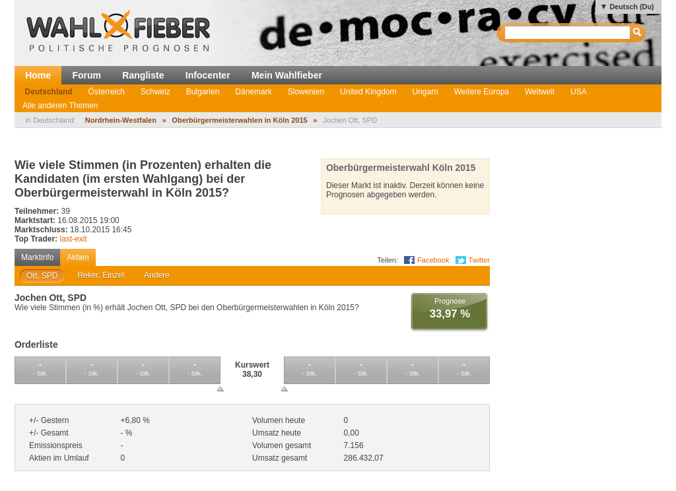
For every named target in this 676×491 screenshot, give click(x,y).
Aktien (77, 257)
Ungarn (425, 91)
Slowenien (306, 91)
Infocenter (208, 75)
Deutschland (49, 91)
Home (38, 75)
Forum (86, 75)
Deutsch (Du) (631, 7)
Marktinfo (37, 257)
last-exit (72, 239)
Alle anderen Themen (60, 105)
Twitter (479, 260)
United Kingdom (368, 91)
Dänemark (253, 91)
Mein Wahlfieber (287, 75)
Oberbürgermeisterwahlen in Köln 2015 (239, 120)
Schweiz (155, 91)
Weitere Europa (481, 91)
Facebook (433, 260)
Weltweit (540, 91)
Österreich (106, 91)
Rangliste (143, 75)
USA (578, 91)
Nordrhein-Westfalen (120, 120)
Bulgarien (203, 91)
